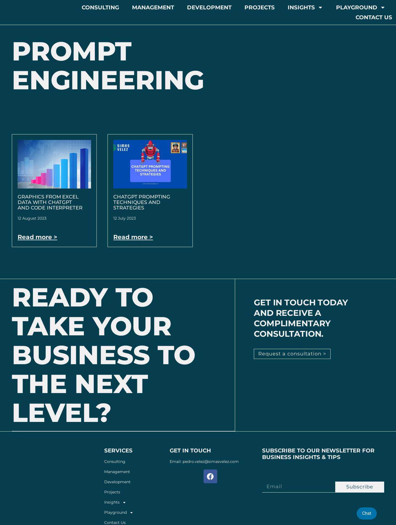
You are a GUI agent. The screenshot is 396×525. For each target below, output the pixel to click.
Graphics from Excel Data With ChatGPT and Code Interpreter (50, 202)
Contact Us (374, 17)
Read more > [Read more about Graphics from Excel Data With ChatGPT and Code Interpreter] (37, 237)
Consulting (100, 7)
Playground (361, 7)
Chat (366, 513)
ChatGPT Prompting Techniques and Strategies (141, 202)
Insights (305, 7)
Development (209, 7)
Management (153, 7)
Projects (259, 7)
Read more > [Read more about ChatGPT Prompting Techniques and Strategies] (133, 237)
